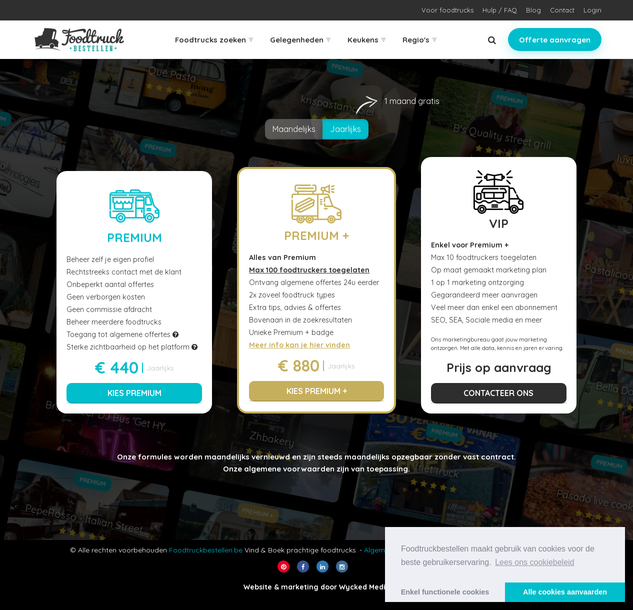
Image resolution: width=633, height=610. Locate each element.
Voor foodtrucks (448, 10)
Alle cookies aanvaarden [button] (565, 592)
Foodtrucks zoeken (214, 39)
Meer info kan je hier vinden (299, 345)
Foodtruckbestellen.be (205, 550)
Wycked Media (364, 587)
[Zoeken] (492, 39)
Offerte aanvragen (554, 39)
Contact (562, 10)
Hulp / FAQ (499, 10)
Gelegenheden (300, 39)
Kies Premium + (316, 391)
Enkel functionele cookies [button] (445, 592)
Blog (533, 10)
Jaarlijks (349, 126)
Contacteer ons (499, 393)
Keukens (367, 39)
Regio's (419, 39)
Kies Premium (135, 393)
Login (593, 10)
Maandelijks (294, 129)
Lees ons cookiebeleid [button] (534, 562)
